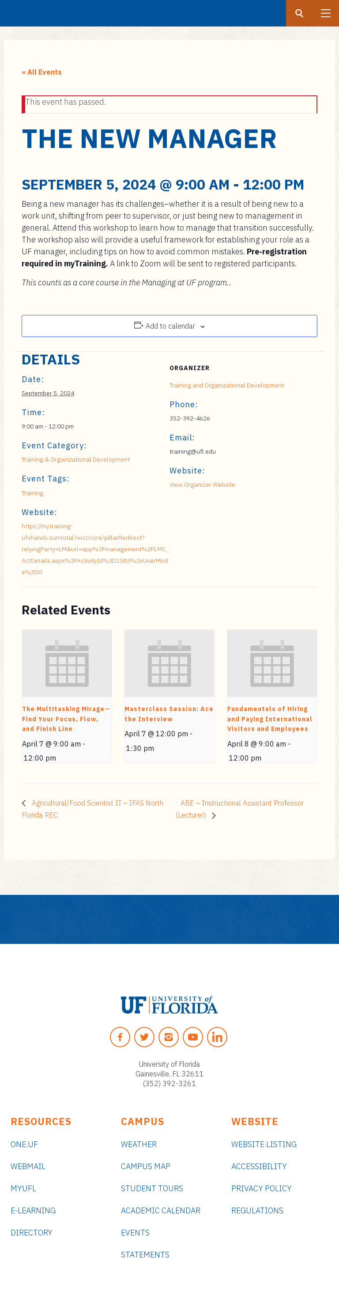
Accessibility (259, 1166)
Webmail (28, 1166)
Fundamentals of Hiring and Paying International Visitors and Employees (270, 719)
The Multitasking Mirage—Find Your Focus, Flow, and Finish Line (66, 719)
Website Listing (264, 1144)
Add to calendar (170, 326)
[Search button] (299, 13)
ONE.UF (24, 1144)
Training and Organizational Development (227, 385)
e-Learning (33, 1210)
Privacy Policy (261, 1188)
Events (135, 1232)
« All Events (42, 72)
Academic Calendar (160, 1210)
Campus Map (145, 1166)
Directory (32, 1232)
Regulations (257, 1210)
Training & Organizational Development (76, 459)
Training (32, 493)
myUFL (23, 1188)
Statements (145, 1255)
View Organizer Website (202, 485)
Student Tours (152, 1188)
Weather (139, 1144)
